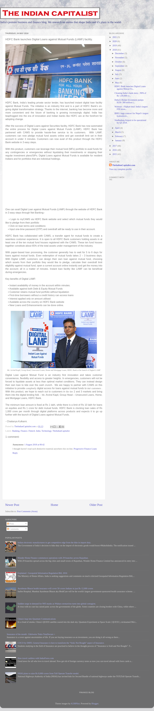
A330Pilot (75, 703)
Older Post (96, 504)
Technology (47, 431)
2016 (114, 150)
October (119, 62)
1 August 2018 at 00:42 (35, 444)
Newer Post (12, 504)
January (118, 140)
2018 (114, 50)
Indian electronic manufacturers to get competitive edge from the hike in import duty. (54, 542)
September (120, 66)
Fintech (32, 431)
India (38, 431)
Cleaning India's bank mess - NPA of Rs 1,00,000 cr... (130, 94)
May (117, 82)
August (118, 70)
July (117, 74)
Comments (13, 529)
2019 (114, 45)
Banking (16, 431)
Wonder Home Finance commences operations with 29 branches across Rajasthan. (53, 558)
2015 (114, 154)
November (120, 57)
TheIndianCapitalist (61, 431)
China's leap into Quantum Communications (37, 619)
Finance (24, 431)
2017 (114, 146)
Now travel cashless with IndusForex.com (36, 658)
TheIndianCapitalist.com (123, 165)
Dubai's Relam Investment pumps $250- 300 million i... (129, 101)
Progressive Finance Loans (85, 449)
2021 (114, 37)
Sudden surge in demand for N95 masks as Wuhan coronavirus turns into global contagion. (57, 603)
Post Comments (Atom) (27, 511)
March (118, 132)
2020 (114, 41)
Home (54, 504)
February (119, 136)
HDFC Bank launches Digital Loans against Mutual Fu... (130, 87)
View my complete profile (120, 169)
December (120, 53)
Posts (10, 524)
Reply (15, 453)
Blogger (95, 703)
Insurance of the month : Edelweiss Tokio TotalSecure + (31, 634)
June (117, 78)
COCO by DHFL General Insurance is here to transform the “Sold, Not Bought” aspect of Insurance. (61, 643)
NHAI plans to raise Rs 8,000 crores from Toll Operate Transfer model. (48, 673)
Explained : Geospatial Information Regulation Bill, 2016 (42, 573)
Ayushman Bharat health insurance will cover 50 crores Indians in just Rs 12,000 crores (55, 588)
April (117, 128)
